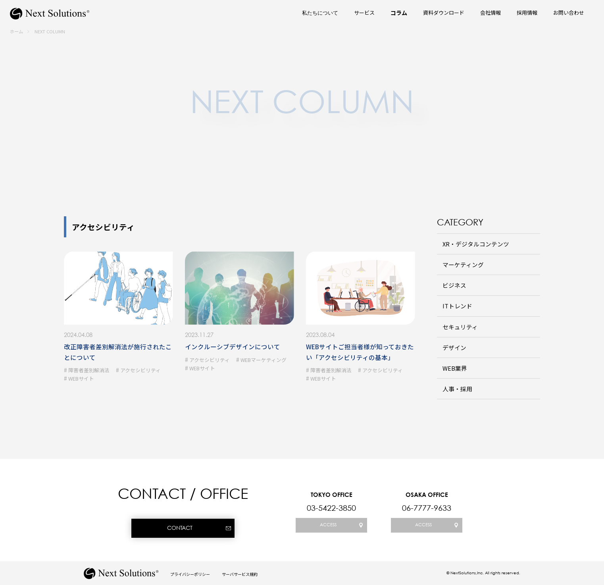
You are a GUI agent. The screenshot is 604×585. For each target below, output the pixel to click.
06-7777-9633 (426, 507)
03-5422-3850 (331, 507)
